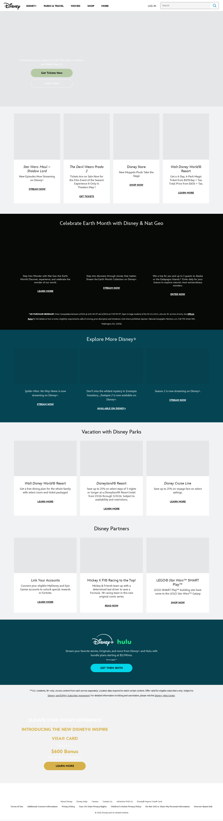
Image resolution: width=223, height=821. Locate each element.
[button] (153, 6)
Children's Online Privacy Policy (126, 806)
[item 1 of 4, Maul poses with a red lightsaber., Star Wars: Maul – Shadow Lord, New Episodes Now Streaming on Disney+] (37, 158)
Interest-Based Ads (203, 806)
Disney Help (81, 801)
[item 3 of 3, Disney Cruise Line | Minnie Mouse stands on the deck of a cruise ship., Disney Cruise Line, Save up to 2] (177, 478)
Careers (95, 801)
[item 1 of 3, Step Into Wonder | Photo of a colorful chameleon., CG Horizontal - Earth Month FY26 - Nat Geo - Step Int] (45, 266)
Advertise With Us (125, 801)
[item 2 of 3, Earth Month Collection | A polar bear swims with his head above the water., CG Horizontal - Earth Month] (111, 266)
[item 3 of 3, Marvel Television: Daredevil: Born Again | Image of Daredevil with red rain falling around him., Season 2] (177, 381)
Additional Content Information (42, 806)
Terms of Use (17, 806)
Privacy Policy (68, 806)
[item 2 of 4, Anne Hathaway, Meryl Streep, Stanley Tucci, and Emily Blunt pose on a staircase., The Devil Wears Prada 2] (87, 158)
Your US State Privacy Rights (93, 806)
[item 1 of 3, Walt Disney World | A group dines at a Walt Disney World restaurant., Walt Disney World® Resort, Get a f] (45, 478)
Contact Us (107, 801)
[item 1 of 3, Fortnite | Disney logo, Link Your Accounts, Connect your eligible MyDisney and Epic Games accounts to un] (45, 575)
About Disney (66, 801)
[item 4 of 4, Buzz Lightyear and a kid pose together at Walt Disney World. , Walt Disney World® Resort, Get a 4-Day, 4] (186, 158)
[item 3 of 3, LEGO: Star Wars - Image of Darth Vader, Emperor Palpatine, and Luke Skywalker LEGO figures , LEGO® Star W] (177, 575)
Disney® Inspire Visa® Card (149, 801)
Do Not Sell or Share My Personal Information (167, 806)
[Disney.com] (12, 6)
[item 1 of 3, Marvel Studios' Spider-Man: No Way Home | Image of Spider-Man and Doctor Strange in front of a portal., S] (45, 381)
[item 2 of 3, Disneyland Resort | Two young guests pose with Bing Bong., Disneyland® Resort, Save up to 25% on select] (111, 478)
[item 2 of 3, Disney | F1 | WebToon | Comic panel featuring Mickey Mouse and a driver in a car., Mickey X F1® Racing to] (111, 575)
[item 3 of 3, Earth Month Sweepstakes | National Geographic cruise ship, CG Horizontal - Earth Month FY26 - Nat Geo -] (177, 266)
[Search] (185, 5)
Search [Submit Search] (215, 5)
